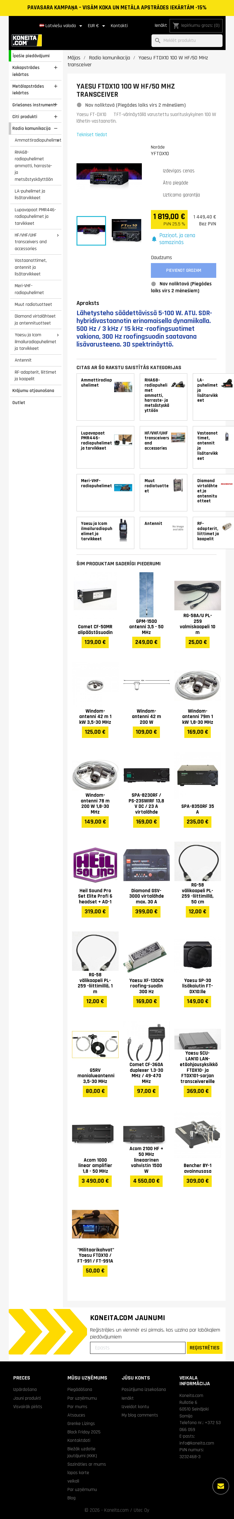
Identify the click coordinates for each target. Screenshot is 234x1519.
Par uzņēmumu (82, 1398)
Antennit (23, 360)
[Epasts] (138, 1348)
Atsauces (76, 1415)
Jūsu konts (136, 1377)
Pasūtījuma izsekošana (144, 1389)
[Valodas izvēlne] (61, 26)
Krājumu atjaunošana (33, 391)
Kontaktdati (78, 1440)
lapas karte (78, 1473)
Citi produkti (24, 117)
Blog (71, 1498)
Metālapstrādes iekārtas (28, 89)
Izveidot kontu (135, 1407)
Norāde (158, 147)
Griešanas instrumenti (34, 105)
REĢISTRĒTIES (205, 1347)
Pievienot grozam (183, 270)
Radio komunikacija (31, 128)
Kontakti (119, 26)
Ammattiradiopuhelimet (38, 140)
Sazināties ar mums (86, 1464)
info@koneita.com (196, 1443)
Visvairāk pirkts (27, 1407)
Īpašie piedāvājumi (31, 56)
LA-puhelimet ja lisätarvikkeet (30, 194)
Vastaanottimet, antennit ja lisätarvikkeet (31, 267)
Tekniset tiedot (91, 134)
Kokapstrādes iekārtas (25, 70)
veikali (73, 1481)
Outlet (18, 403)
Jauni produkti (27, 1398)
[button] (184, 239)
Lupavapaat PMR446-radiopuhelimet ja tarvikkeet (35, 216)
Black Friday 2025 (84, 1432)
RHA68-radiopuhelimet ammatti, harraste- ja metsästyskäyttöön (34, 165)
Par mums (77, 1407)
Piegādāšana (79, 1389)
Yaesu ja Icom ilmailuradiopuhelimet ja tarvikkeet (35, 341)
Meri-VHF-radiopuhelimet (29, 289)
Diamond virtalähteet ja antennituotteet (35, 319)
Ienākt (160, 25)
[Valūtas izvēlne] (97, 26)
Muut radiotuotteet (33, 304)
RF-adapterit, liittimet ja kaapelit (35, 375)
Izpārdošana (25, 1389)
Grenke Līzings (81, 1423)
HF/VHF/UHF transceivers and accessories (31, 242)
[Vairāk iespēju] (220, 1486)
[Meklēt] (187, 40)
